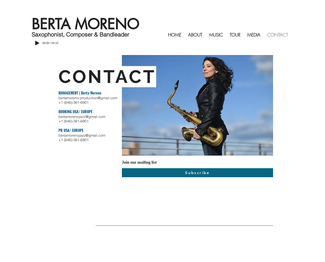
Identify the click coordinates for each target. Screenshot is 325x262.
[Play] (37, 43)
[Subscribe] (197, 172)
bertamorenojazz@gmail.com (81, 116)
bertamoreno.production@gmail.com (87, 98)
